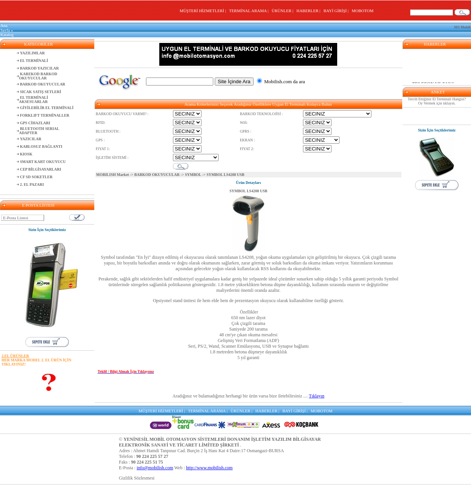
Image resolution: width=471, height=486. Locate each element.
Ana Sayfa (5, 27)
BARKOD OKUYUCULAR (156, 175)
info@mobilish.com (154, 467)
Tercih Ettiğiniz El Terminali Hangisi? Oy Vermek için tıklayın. (437, 101)
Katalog (7, 34)
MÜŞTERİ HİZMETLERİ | (203, 10)
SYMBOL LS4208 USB (248, 191)
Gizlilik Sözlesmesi (137, 478)
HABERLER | (310, 10)
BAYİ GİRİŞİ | (337, 10)
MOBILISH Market (112, 175)
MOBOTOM (362, 10)
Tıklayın (317, 396)
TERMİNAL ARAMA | (249, 10)
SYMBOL (193, 175)
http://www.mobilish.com (209, 467)
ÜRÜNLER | (283, 10)
